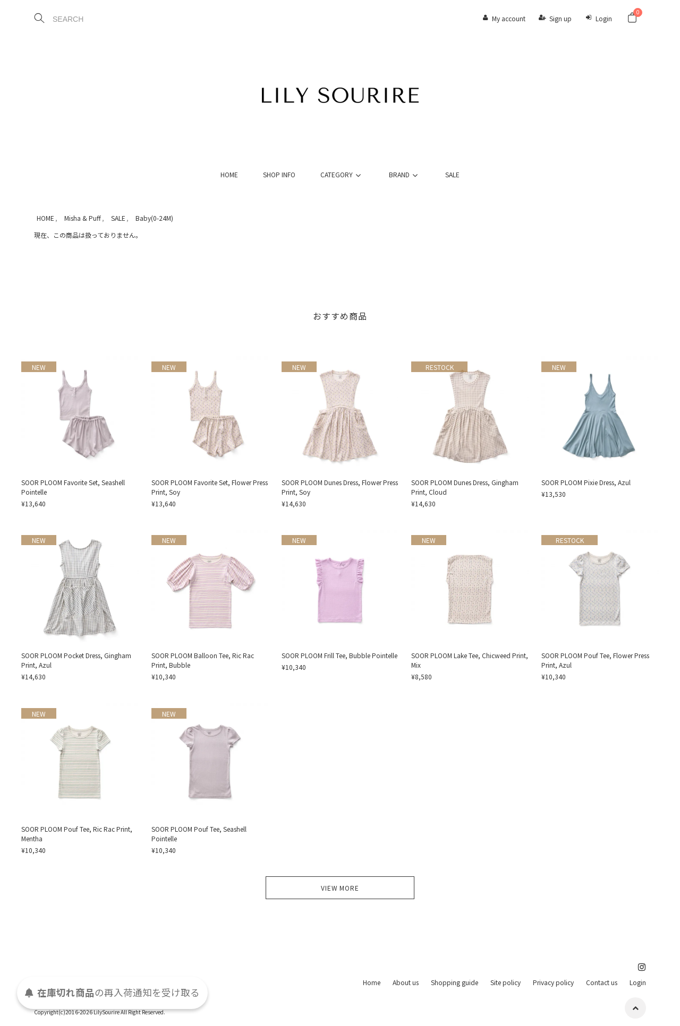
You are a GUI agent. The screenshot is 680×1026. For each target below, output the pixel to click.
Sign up (560, 18)
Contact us (601, 982)
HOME (229, 174)
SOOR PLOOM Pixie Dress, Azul (586, 482)
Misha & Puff (82, 217)
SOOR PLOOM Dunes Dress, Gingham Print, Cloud (464, 487)
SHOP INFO (279, 174)
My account (508, 18)
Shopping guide (454, 982)
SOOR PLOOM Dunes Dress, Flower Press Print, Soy (340, 487)
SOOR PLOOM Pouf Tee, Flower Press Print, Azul (595, 660)
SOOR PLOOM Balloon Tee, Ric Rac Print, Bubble (202, 660)
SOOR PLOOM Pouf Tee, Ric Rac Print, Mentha (76, 833)
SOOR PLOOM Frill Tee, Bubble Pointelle (339, 655)
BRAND (405, 174)
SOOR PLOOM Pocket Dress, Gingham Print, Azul (76, 660)
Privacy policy (553, 982)
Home (371, 982)
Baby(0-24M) (154, 217)
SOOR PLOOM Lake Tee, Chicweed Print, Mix (469, 660)
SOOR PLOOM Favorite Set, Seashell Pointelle (73, 487)
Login (604, 18)
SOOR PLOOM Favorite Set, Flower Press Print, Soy (209, 487)
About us (406, 982)
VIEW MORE (340, 887)
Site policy (505, 982)
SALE (452, 174)
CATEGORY (342, 174)
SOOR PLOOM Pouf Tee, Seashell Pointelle (198, 833)
